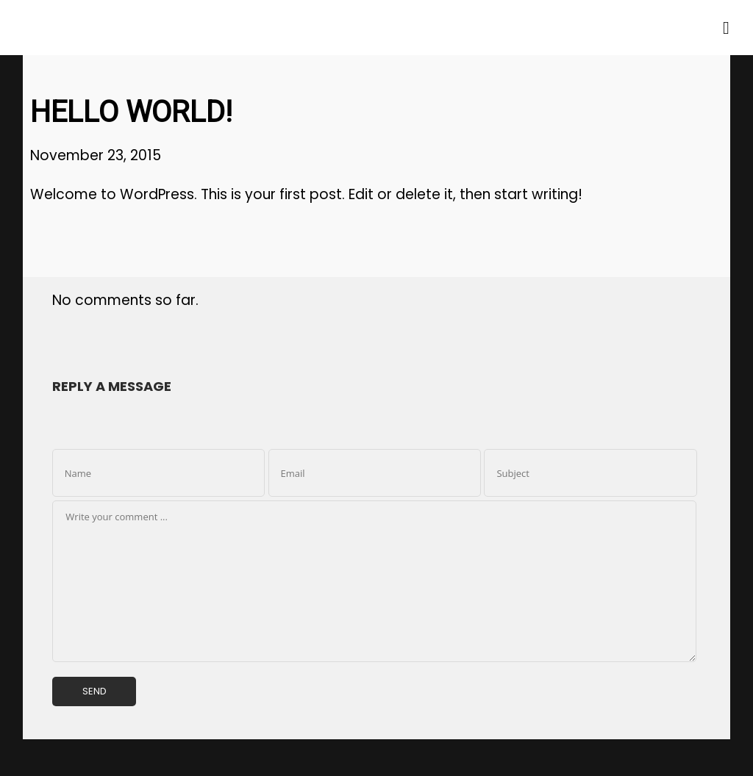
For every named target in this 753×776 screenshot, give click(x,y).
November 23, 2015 (95, 155)
